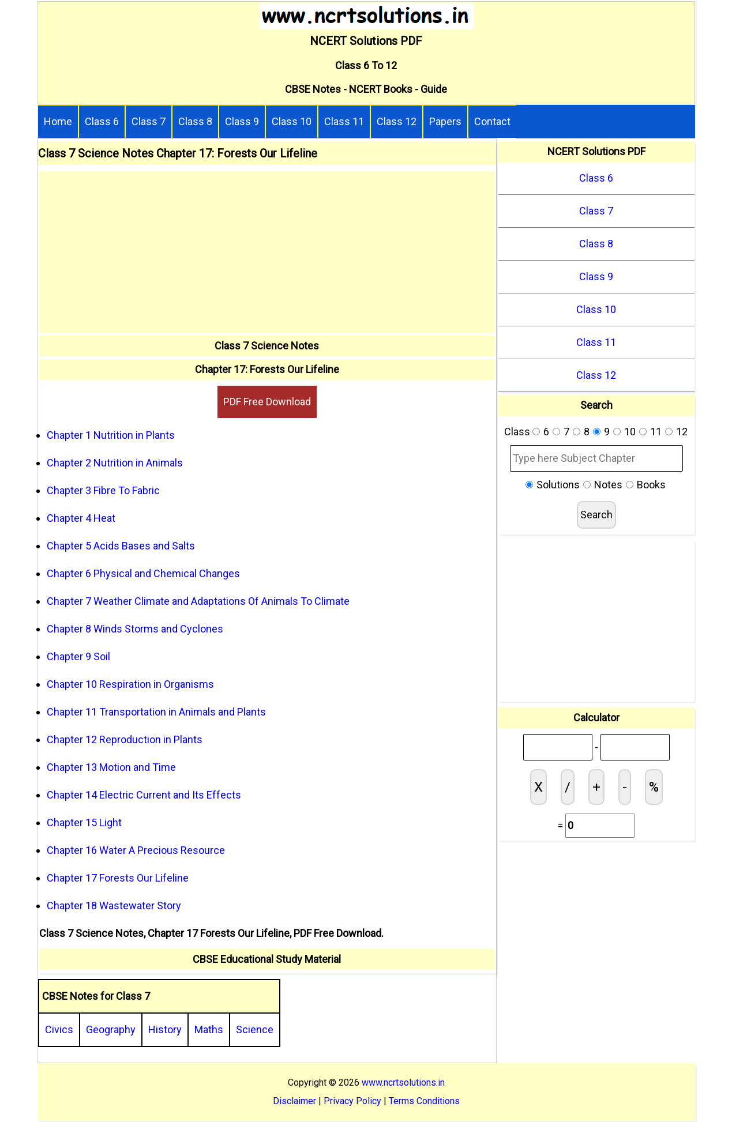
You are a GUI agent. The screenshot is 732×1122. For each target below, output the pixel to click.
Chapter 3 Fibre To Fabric (103, 490)
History (165, 1029)
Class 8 (195, 121)
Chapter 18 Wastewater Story (114, 905)
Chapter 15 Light (84, 822)
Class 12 (396, 121)
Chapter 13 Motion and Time (111, 767)
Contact (492, 121)
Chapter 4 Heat (81, 518)
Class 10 (291, 121)
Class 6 (102, 121)
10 (630, 432)
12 (682, 432)
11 (656, 432)
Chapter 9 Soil (78, 656)
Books (651, 485)
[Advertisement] (267, 252)
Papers (445, 121)
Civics (59, 1029)
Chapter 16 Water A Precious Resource (136, 850)
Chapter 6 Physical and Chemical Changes (143, 573)
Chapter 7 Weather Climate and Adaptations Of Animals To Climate (198, 601)
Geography (111, 1029)
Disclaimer (294, 1100)
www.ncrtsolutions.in (403, 1082)
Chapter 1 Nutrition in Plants (111, 435)
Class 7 (149, 121)
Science (254, 1029)
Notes (608, 485)
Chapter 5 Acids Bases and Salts (121, 546)
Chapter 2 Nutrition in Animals (115, 463)
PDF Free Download (267, 402)
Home (58, 121)
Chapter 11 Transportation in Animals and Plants (156, 712)
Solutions (558, 485)
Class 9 (242, 121)
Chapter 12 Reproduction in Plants (124, 739)
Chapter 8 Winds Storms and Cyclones (135, 629)
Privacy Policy (352, 1100)
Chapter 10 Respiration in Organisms (130, 684)
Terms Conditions (424, 1100)
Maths (208, 1029)
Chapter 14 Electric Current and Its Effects (144, 795)
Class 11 (344, 121)
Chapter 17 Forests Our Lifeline (118, 878)
